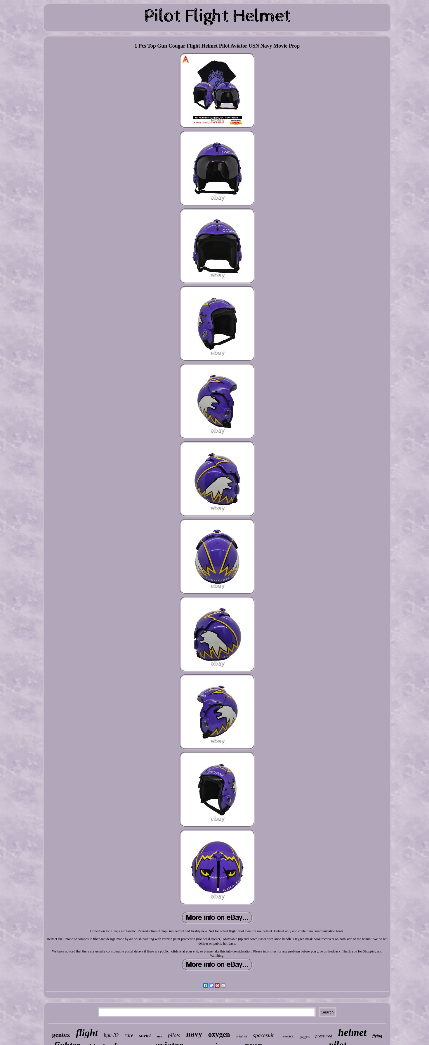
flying (377, 1036)
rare (128, 1035)
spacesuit (263, 1035)
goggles (304, 1037)
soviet (145, 1035)
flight (87, 1032)
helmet (352, 1032)
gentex (61, 1034)
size (159, 1036)
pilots (174, 1035)
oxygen (219, 1034)
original (241, 1036)
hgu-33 (111, 1035)
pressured (323, 1036)
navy (194, 1034)
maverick (286, 1036)
